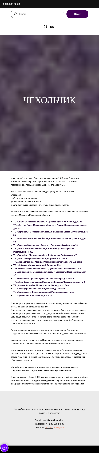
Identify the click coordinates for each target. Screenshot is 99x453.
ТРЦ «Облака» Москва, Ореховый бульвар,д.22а (37, 265)
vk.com (48, 427)
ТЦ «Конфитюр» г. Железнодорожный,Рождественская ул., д (43, 292)
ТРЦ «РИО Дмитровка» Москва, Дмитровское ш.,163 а (40, 258)
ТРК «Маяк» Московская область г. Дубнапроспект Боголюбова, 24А (47, 268)
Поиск (77, 14)
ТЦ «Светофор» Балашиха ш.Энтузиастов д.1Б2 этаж (39, 288)
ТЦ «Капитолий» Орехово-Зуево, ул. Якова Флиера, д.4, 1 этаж (43, 278)
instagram (59, 427)
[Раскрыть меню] (94, 4)
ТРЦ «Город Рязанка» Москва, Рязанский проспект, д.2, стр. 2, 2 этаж (47, 262)
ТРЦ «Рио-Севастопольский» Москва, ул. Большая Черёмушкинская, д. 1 (49, 282)
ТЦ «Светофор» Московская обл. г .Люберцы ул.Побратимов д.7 (45, 255)
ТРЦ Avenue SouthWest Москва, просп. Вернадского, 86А (41, 285)
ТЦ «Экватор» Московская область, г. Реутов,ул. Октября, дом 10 (45, 245)
